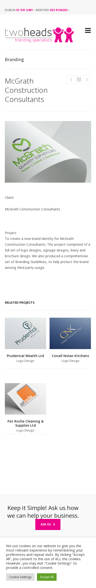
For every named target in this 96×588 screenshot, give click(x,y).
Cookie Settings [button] (20, 577)
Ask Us (48, 524)
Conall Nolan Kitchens (87, 79)
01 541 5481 (24, 10)
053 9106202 (58, 10)
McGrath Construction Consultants (71, 79)
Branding (79, 79)
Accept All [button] (47, 577)
